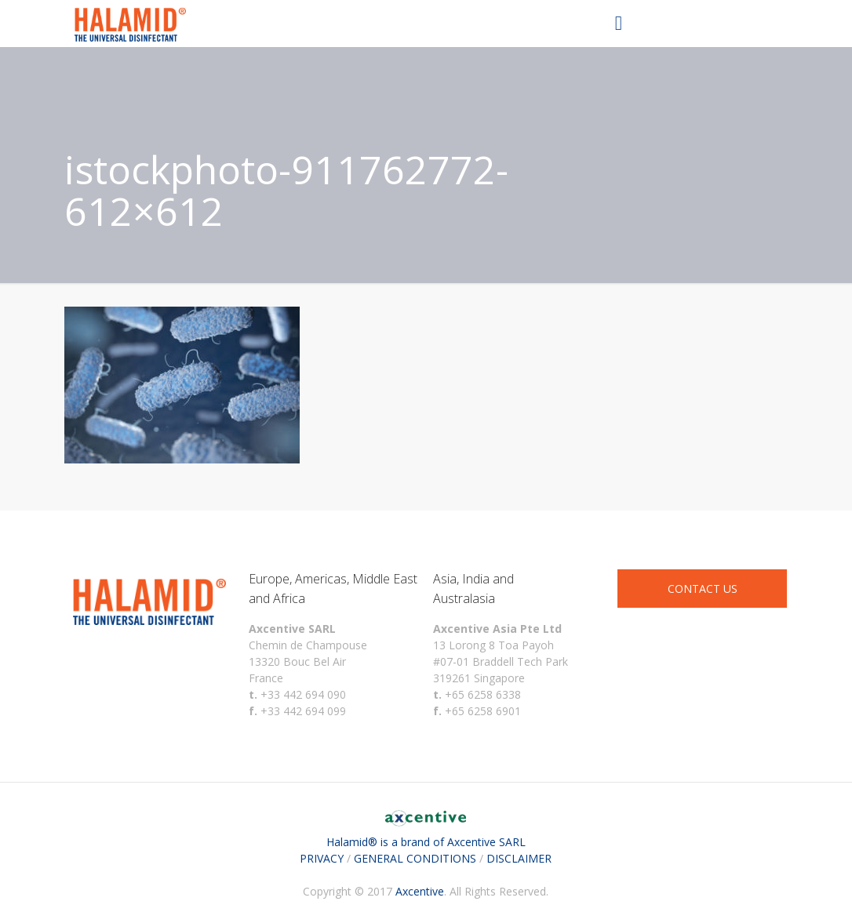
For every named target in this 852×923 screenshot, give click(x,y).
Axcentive (419, 891)
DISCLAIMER (519, 858)
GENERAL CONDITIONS (415, 858)
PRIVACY (322, 858)
